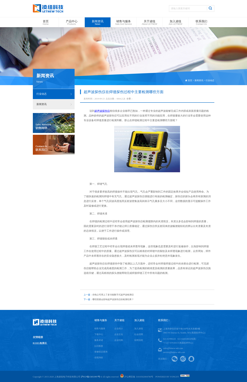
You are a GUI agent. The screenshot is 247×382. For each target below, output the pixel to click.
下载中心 (98, 334)
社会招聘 (138, 334)
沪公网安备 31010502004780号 (136, 376)
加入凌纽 (139, 320)
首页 (190, 80)
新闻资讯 (41, 104)
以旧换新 (98, 346)
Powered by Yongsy (167, 376)
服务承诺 (98, 340)
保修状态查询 (100, 351)
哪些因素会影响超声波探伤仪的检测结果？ (109, 299)
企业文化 (118, 334)
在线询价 (98, 357)
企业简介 (118, 328)
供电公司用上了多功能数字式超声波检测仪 (109, 294)
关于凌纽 (119, 320)
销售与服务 (100, 320)
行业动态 (41, 94)
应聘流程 (138, 340)
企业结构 (118, 340)
